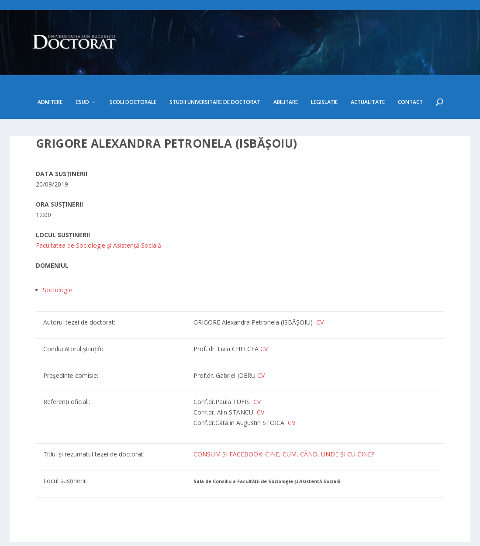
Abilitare (285, 81)
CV (264, 328)
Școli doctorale (133, 81)
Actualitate (368, 81)
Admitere (50, 81)
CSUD (82, 81)
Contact (410, 81)
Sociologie (57, 269)
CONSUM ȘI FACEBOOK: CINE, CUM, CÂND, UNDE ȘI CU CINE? (283, 434)
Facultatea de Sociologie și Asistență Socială (98, 225)
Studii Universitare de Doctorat (214, 81)
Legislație (324, 81)
